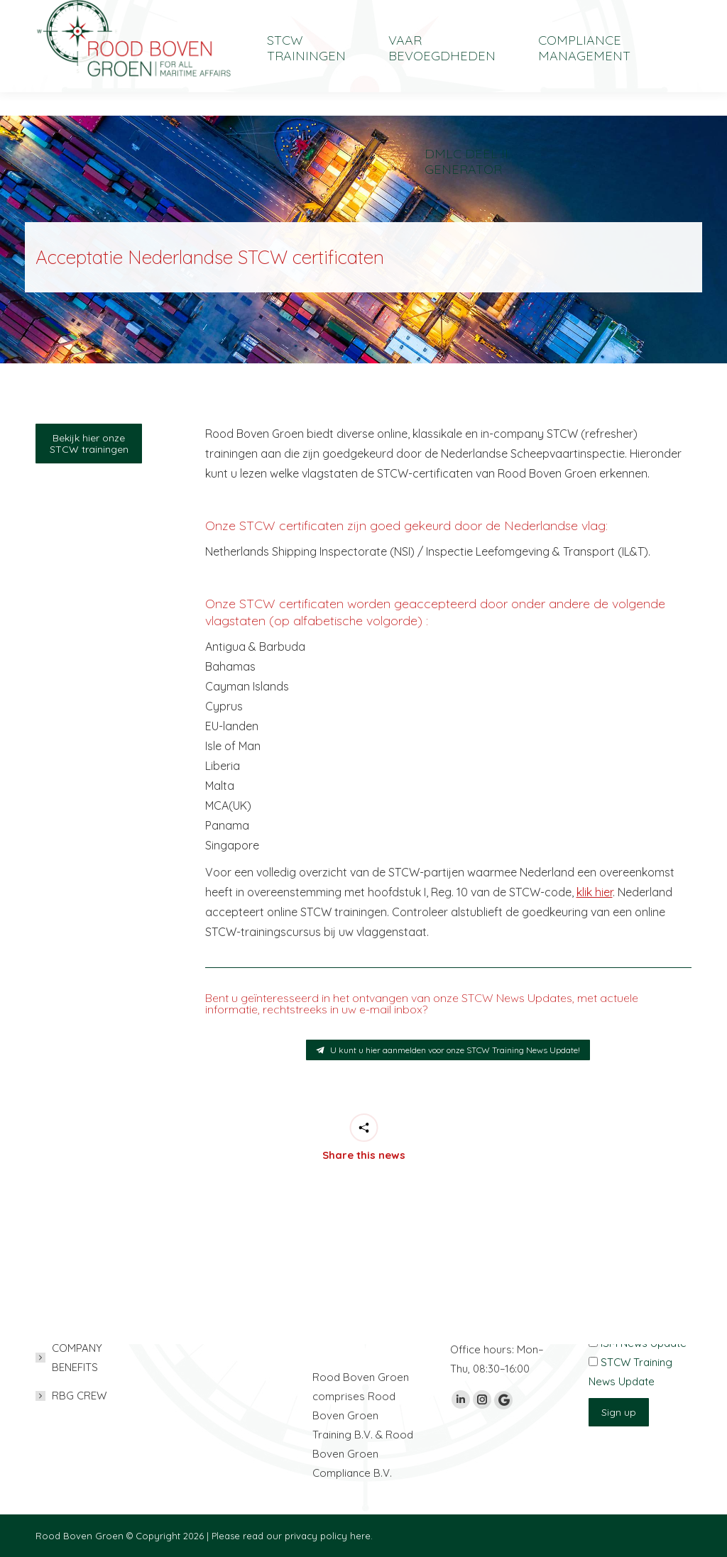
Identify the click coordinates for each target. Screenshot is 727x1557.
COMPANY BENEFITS (77, 1357)
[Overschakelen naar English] (598, 11)
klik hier (594, 892)
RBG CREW (79, 1395)
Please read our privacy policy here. (292, 1535)
